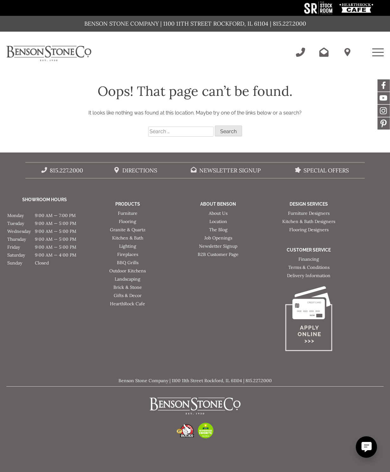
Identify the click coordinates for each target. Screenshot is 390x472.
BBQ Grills (127, 262)
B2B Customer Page (218, 254)
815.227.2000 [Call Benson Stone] (66, 170)
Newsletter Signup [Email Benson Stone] (230, 170)
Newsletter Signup (218, 246)
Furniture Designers (308, 213)
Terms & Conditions (308, 267)
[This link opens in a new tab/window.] (319, 12)
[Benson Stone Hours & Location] (347, 52)
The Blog (218, 230)
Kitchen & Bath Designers (308, 221)
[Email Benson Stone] (324, 52)
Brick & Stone (127, 287)
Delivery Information (308, 275)
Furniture (127, 213)
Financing (308, 259)
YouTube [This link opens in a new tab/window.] (383, 98)
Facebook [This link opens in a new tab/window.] (383, 85)
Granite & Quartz (127, 230)
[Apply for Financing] (309, 320)
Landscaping (127, 279)
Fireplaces (127, 254)
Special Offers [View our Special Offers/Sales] (326, 170)
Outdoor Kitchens (127, 271)
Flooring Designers (309, 230)
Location (218, 221)
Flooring (127, 221)
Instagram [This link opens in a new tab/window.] (383, 110)
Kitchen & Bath (127, 238)
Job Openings (218, 238)
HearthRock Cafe (127, 304)
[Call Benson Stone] (300, 52)
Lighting (127, 246)
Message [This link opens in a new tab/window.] (383, 123)
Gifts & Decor (128, 295)
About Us (218, 213)
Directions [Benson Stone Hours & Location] (139, 170)
